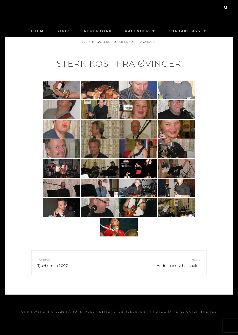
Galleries (105, 41)
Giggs (63, 31)
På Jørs (119, 9)
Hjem (37, 31)
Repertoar (98, 31)
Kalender (137, 31)
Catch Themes (201, 311)
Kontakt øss (184, 31)
